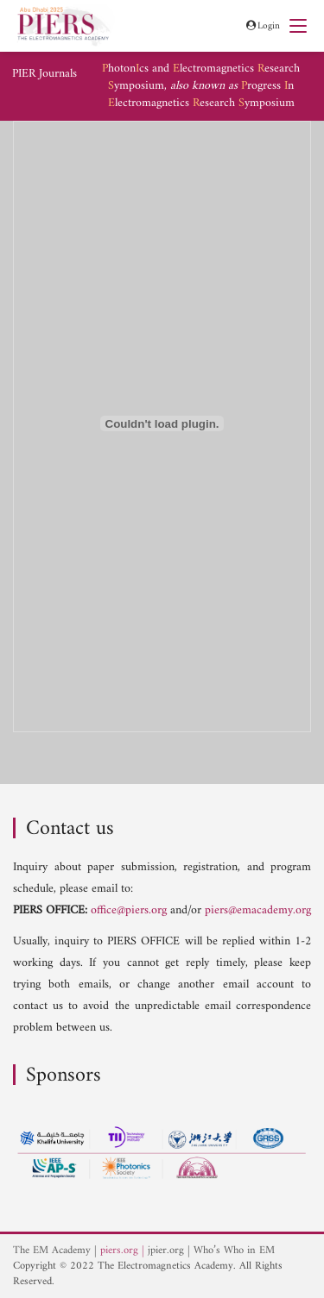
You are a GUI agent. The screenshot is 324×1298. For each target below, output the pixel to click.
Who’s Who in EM (234, 1250)
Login (262, 26)
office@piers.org (129, 910)
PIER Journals (44, 74)
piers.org (119, 1250)
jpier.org (166, 1250)
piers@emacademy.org (258, 910)
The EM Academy (52, 1250)
